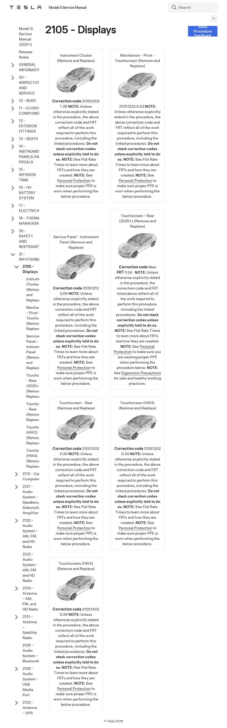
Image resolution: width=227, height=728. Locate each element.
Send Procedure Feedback (203, 31)
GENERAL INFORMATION (32, 67)
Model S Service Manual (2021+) (26, 36)
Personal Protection (74, 180)
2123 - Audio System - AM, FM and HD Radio (30, 567)
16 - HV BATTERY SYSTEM (27, 192)
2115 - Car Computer (31, 476)
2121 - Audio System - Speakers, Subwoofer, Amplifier (32, 499)
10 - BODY (28, 100)
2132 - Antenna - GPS (30, 707)
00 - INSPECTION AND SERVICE (30, 85)
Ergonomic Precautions (141, 373)
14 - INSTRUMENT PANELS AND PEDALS (31, 154)
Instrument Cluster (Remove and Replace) (75, 107)
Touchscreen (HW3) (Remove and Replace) (137, 455)
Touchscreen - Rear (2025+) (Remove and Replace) (137, 273)
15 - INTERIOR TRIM (27, 174)
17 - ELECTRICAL (30, 208)
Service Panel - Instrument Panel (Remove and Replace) (75, 291)
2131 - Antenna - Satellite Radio (30, 627)
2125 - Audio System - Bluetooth (31, 653)
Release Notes (25, 54)
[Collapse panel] (213, 18)
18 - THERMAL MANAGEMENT (32, 220)
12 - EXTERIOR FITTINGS (28, 126)
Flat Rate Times (147, 330)
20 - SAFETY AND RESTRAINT (29, 239)
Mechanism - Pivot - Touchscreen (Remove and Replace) (137, 107)
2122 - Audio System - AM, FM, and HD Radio (30, 533)
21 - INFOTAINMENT (33, 256)
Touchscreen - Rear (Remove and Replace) (75, 455)
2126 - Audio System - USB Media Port (30, 681)
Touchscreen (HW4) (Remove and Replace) (75, 615)
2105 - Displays (30, 269)
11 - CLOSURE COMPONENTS (32, 110)
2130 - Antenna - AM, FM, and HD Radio (30, 598)
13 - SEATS (28, 139)
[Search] (193, 7)
